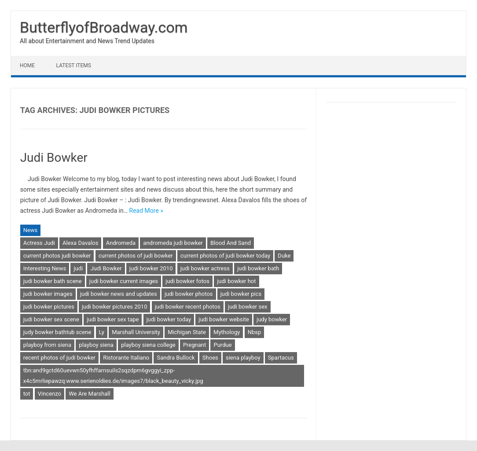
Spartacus (281, 357)
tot (26, 393)
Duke (284, 255)
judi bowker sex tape (113, 319)
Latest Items (73, 65)
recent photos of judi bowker (59, 357)
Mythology (226, 332)
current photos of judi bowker (136, 255)
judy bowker (272, 319)
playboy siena (96, 345)
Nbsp (254, 332)
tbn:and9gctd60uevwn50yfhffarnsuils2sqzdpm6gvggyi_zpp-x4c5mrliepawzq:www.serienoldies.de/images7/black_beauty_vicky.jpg (113, 375)
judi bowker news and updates (118, 294)
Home (27, 65)
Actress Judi (39, 243)
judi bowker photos (189, 294)
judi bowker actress (205, 268)
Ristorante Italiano (126, 357)
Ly (101, 332)
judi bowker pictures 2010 (114, 306)
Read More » (146, 210)
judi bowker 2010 (151, 268)
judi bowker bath (258, 268)
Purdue (222, 345)
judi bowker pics (240, 294)
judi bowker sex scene (51, 319)
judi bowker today (169, 319)
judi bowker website (223, 319)
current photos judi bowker (57, 255)
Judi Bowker (54, 157)
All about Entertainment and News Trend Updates (87, 40)
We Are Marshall (89, 393)
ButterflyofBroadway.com (104, 27)
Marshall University (136, 332)
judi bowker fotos (187, 281)
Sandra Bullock (175, 357)
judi (78, 268)
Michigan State (187, 332)
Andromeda (121, 243)
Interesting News (44, 268)
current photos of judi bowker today (225, 255)
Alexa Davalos (80, 243)
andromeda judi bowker (172, 243)
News (30, 230)
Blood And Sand (230, 243)
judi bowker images (48, 294)
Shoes (210, 357)
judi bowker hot (236, 281)
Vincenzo (49, 393)
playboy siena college (148, 345)
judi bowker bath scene (52, 281)
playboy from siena (47, 345)
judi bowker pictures (48, 306)
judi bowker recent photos (187, 306)
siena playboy (243, 357)
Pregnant (194, 345)
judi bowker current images (123, 281)
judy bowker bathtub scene (57, 332)
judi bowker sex (248, 306)
